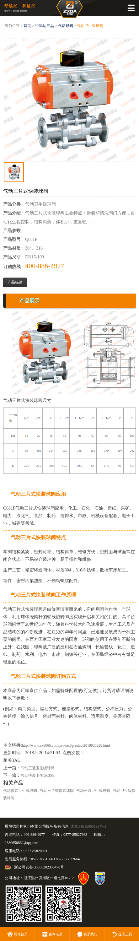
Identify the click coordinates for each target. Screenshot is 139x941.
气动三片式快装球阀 (57, 790)
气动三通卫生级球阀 (38, 768)
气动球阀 (65, 26)
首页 (27, 26)
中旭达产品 (44, 26)
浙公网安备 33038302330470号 (39, 867)
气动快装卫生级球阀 (38, 775)
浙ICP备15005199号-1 (88, 826)
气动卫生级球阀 (90, 26)
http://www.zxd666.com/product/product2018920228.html (66, 745)
